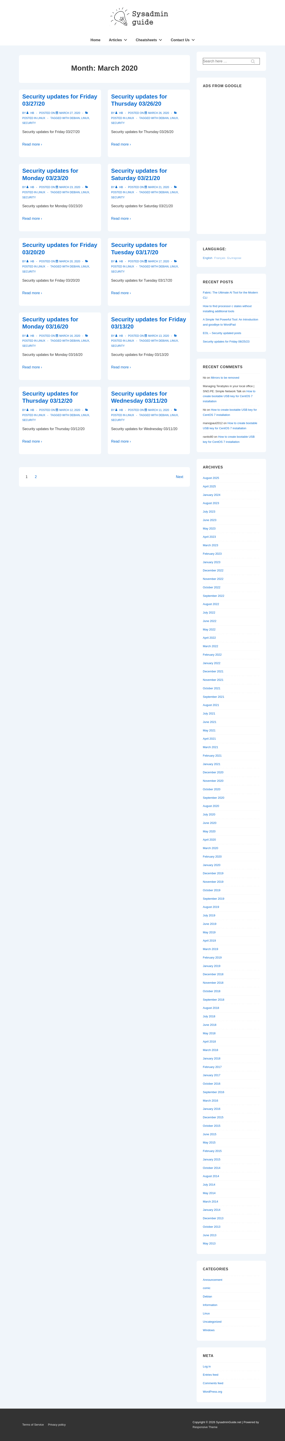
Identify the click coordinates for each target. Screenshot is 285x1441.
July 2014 (209, 1184)
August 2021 (211, 705)
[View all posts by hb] (30, 113)
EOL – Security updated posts (222, 333)
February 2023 (212, 553)
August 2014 (211, 1176)
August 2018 (211, 1008)
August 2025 (211, 478)
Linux (41, 118)
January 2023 (211, 562)
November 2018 (213, 982)
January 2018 (211, 1058)
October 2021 (211, 688)
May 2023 (209, 528)
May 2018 (209, 1033)
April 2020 (209, 839)
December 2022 (213, 570)
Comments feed (213, 1383)
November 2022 (213, 579)
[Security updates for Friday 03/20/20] (69, 261)
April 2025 (209, 486)
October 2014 (211, 1168)
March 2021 (210, 747)
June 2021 (209, 722)
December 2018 (213, 974)
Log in (207, 1366)
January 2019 (211, 966)
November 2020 (213, 780)
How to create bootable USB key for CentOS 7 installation (229, 396)
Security (29, 123)
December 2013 (213, 1218)
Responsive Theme (205, 1427)
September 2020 (213, 797)
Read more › (32, 144)
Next (179, 477)
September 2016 (213, 1092)
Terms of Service (33, 1424)
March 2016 (210, 1100)
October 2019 (211, 890)
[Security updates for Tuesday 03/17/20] (158, 261)
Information (210, 1305)
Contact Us (184, 39)
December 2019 (213, 873)
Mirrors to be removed (225, 377)
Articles (119, 39)
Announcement (212, 1279)
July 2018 (209, 1016)
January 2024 (211, 495)
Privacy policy (56, 1424)
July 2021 (209, 713)
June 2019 (209, 924)
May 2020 (209, 831)
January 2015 (211, 1159)
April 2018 (209, 1041)
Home (95, 40)
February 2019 (212, 957)
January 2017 (211, 1075)
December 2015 (213, 1117)
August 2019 (211, 907)
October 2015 (211, 1125)
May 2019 (209, 932)
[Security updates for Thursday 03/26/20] (158, 113)
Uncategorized (212, 1321)
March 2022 (210, 646)
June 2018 (209, 1024)
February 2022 (212, 654)
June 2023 (209, 520)
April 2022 (209, 637)
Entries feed (210, 1374)
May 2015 (209, 1142)
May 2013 (209, 1243)
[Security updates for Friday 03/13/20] (158, 335)
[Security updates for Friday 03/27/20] (69, 113)
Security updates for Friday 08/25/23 (226, 341)
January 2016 (211, 1109)
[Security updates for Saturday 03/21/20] (158, 187)
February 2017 (212, 1067)
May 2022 (209, 629)
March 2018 (210, 1050)
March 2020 (210, 848)
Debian (75, 118)
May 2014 (209, 1193)
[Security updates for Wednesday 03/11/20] (158, 410)
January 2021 (211, 764)
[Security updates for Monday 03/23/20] (69, 187)
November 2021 (213, 679)
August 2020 (211, 806)
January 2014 (211, 1209)
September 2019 (213, 898)
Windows (209, 1330)
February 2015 (212, 1151)
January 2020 (211, 865)
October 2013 (211, 1226)
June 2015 (209, 1134)
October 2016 (211, 1083)
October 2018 (211, 991)
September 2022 (213, 595)
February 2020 (212, 856)
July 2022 (209, 612)
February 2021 (212, 755)
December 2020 (213, 772)
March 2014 (210, 1201)
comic (206, 1288)
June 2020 (209, 823)
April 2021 (209, 738)
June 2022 (209, 621)
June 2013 (209, 1235)
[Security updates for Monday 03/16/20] (69, 335)
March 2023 (210, 545)
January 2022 (211, 663)
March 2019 (210, 949)
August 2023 (211, 503)
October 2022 (211, 587)
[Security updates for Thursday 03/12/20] (69, 410)
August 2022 (211, 604)
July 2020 (209, 814)
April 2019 (209, 940)
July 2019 (209, 915)
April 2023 (209, 536)
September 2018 (213, 999)
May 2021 (209, 730)
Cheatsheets (150, 39)
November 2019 (213, 881)
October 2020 (211, 789)
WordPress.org (212, 1391)
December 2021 (213, 671)
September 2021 (213, 696)
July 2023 (209, 511)
